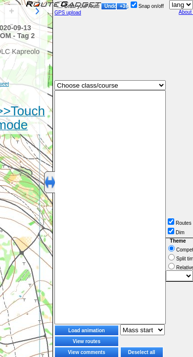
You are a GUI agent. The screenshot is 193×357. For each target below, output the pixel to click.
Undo (110, 6)
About (186, 12)
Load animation (86, 330)
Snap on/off (147, 6)
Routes (180, 223)
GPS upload (67, 12)
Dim (176, 232)
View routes (86, 341)
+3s (123, 6)
